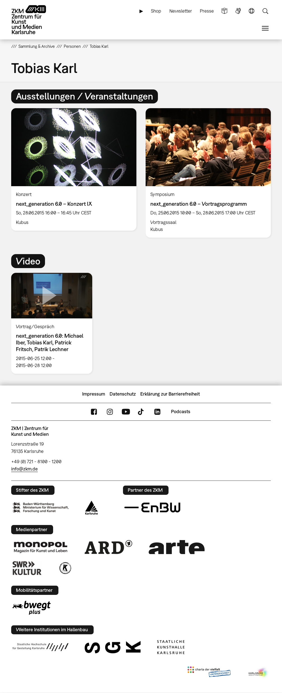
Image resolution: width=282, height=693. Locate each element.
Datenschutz (123, 394)
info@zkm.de (24, 469)
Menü (265, 28)
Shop (156, 11)
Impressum (93, 394)
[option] (74, 169)
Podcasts (180, 411)
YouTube (125, 411)
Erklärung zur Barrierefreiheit (170, 394)
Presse (207, 11)
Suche (265, 11)
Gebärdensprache (238, 11)
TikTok (141, 411)
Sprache (251, 11)
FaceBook (93, 411)
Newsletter (180, 11)
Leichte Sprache (224, 11)
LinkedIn (157, 411)
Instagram (109, 411)
